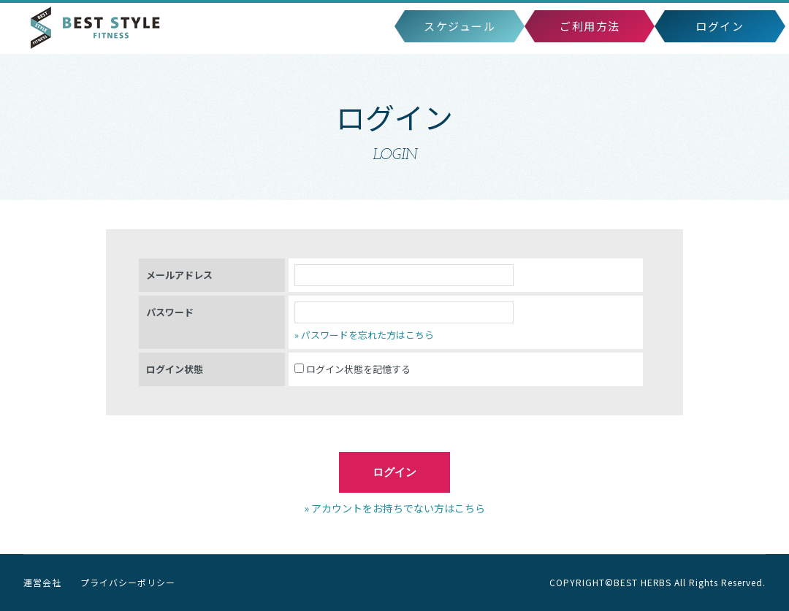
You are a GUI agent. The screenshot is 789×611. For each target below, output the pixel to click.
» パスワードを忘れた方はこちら (364, 335)
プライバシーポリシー (127, 582)
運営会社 (42, 582)
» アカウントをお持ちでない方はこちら (394, 508)
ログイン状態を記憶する (352, 369)
